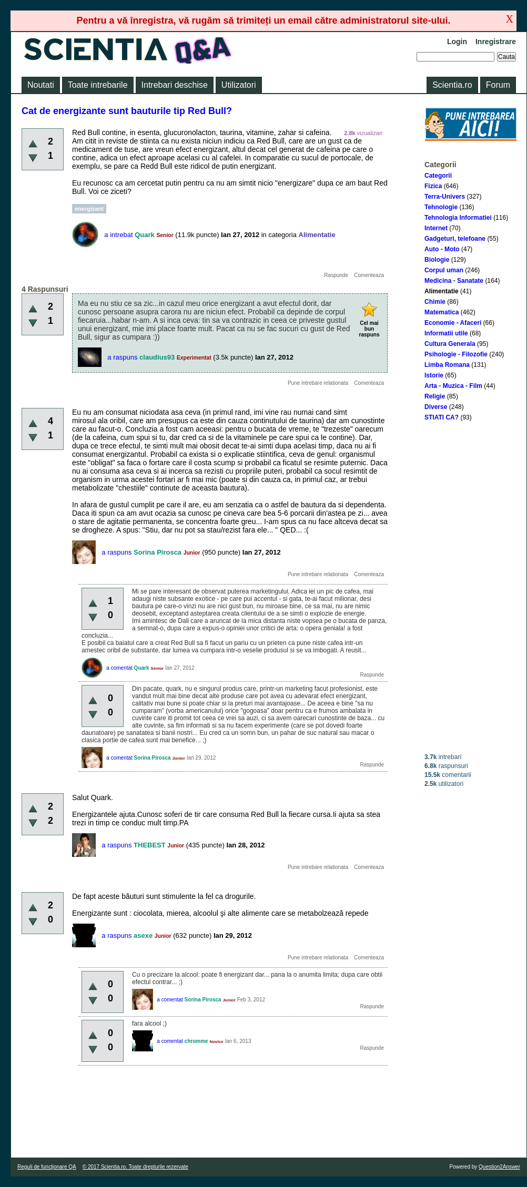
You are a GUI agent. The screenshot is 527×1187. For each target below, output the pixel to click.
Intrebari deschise (174, 84)
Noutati (40, 84)
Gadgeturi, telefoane (454, 238)
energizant (89, 209)
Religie (434, 396)
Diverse (435, 407)
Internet (436, 228)
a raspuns (122, 357)
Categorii (438, 175)
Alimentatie (441, 291)
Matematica (441, 312)
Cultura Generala (449, 343)
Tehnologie (441, 207)
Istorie (433, 375)
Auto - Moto (442, 249)
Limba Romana (447, 365)
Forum (498, 84)
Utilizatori (238, 84)
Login (457, 41)
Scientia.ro (452, 84)
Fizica (433, 186)
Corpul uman (443, 270)
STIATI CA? (441, 417)
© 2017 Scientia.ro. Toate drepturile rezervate (135, 1167)
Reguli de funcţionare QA (46, 1167)
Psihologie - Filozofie (456, 354)
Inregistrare (495, 41)
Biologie (436, 259)
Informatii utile (446, 333)
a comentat (119, 668)
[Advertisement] (470, 587)
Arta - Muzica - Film (453, 386)
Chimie (434, 301)
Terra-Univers (444, 196)
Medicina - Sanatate (453, 280)
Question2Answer (499, 1167)
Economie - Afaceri (452, 322)
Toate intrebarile (98, 84)
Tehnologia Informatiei (458, 217)
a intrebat (118, 235)
